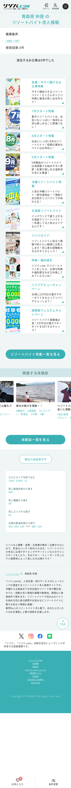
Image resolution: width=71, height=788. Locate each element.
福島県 (51, 582)
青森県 (12, 42)
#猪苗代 (21, 457)
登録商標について (35, 741)
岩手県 (12, 586)
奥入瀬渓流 (27, 529)
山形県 (32, 582)
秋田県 (22, 582)
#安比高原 (63, 461)
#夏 (42, 461)
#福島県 (32, 457)
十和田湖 (13, 529)
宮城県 (12, 582)
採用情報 (36, 746)
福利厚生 (36, 730)
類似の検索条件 (36, 506)
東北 (11, 568)
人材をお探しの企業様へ (35, 751)
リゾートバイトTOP (17, 633)
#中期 (34, 461)
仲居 (23, 42)
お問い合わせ (35, 756)
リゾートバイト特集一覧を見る (35, 401)
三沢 (38, 529)
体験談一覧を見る (35, 486)
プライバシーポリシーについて (35, 735)
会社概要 (36, 725)
